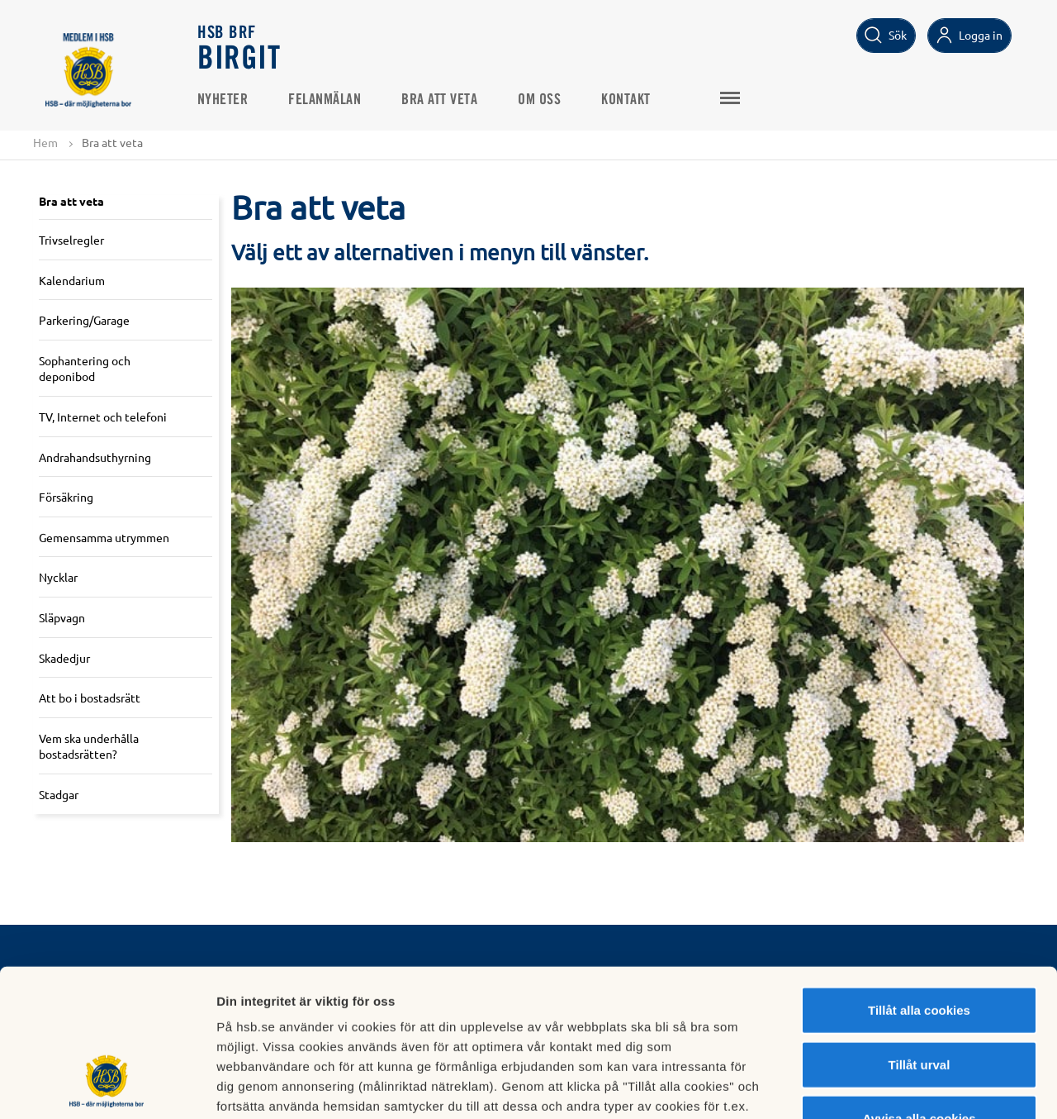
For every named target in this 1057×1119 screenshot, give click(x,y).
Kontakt (627, 100)
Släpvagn (62, 617)
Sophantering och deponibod (84, 368)
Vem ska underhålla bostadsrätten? (89, 746)
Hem (45, 142)
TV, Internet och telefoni (103, 416)
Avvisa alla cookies (918, 992)
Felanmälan (326, 100)
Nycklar (58, 577)
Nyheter (223, 100)
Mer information (878, 1086)
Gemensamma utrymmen (104, 537)
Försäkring (66, 496)
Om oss (540, 100)
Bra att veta (441, 100)
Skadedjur (64, 657)
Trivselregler (71, 239)
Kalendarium (72, 280)
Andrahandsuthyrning (95, 457)
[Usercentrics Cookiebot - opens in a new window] (107, 1086)
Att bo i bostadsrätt (89, 697)
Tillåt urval (919, 938)
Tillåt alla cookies (919, 884)
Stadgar (58, 794)
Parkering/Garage (84, 319)
